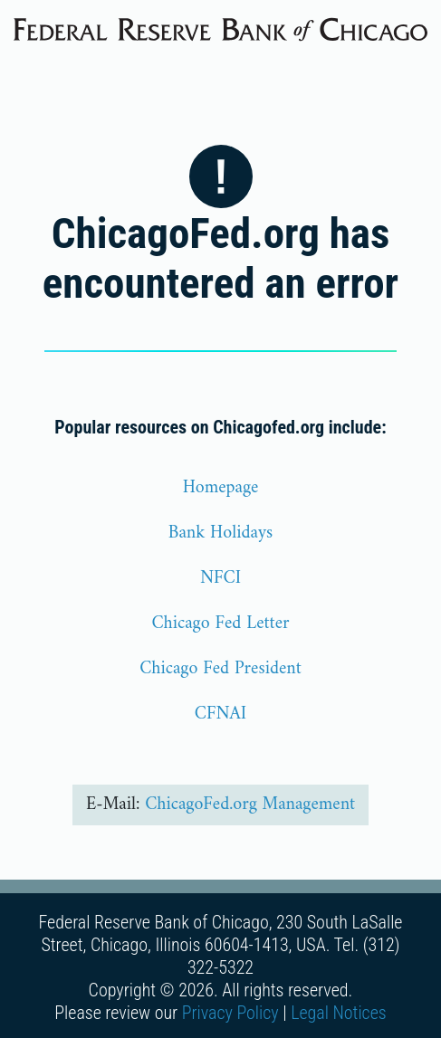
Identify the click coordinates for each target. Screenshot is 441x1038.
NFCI (220, 579)
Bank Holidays (220, 533)
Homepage (221, 488)
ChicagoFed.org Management (250, 805)
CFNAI (220, 714)
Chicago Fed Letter (220, 624)
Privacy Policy (230, 1013)
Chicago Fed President (220, 669)
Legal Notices (339, 1013)
